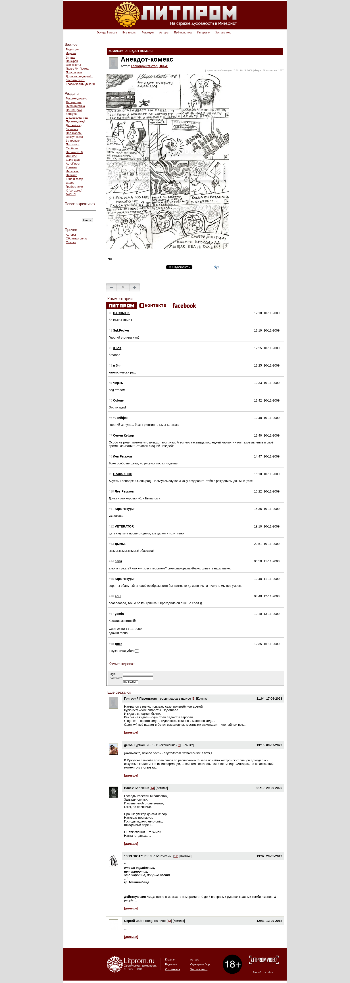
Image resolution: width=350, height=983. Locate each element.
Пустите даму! (75, 121)
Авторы (163, 32)
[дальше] (131, 732)
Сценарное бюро (200, 964)
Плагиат (71, 175)
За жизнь (72, 129)
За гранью (73, 140)
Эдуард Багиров (107, 32)
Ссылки (71, 242)
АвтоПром (72, 163)
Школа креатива (77, 117)
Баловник (142, 788)
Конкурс (71, 113)
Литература (73, 102)
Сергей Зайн (133, 921)
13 (169, 921)
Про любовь (74, 133)
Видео (70, 182)
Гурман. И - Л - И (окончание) (155, 745)
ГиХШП (71, 194)
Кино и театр (74, 179)
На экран (72, 61)
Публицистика (183, 32)
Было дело (73, 159)
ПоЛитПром (74, 110)
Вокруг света (74, 136)
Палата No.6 (74, 152)
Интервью (203, 32)
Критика (71, 167)
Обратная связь (76, 238)
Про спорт (72, 144)
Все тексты (129, 32)
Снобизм (72, 148)
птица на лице (155, 921)
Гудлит (70, 57)
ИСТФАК (71, 156)
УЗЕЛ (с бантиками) (158, 856)
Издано (71, 53)
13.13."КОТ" (133, 856)
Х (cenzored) (74, 190)
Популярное (74, 72)
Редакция (148, 32)
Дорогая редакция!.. (79, 76)
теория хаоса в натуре (174, 698)
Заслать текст (223, 32)
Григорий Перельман (140, 698)
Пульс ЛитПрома (77, 68)
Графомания (74, 186)
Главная (170, 959)
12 (176, 856)
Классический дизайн (80, 84)
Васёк (128, 788)
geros (128, 745)
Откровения (172, 969)
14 (152, 788)
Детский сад (74, 125)
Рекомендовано (76, 98)
